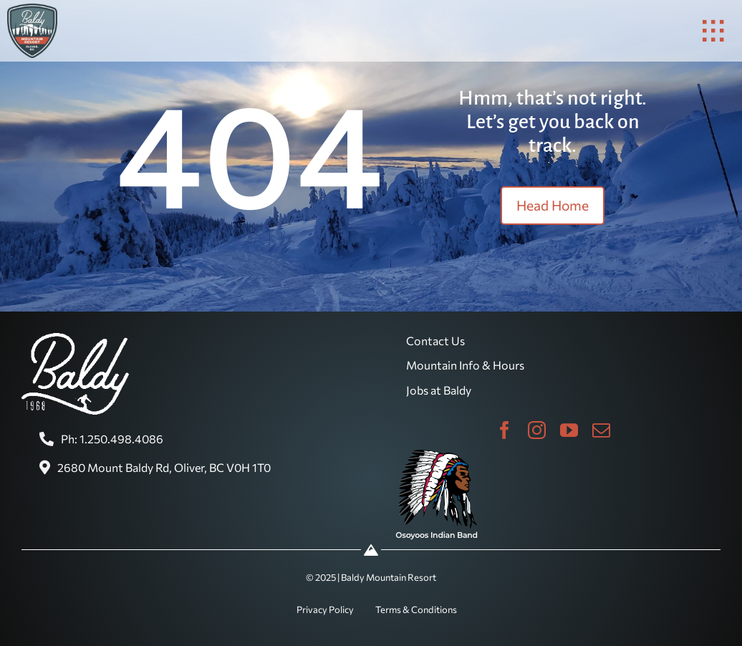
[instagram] (537, 430)
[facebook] (505, 430)
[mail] (601, 430)
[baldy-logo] (32, 9)
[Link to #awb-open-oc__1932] (713, 31)
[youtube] (569, 430)
